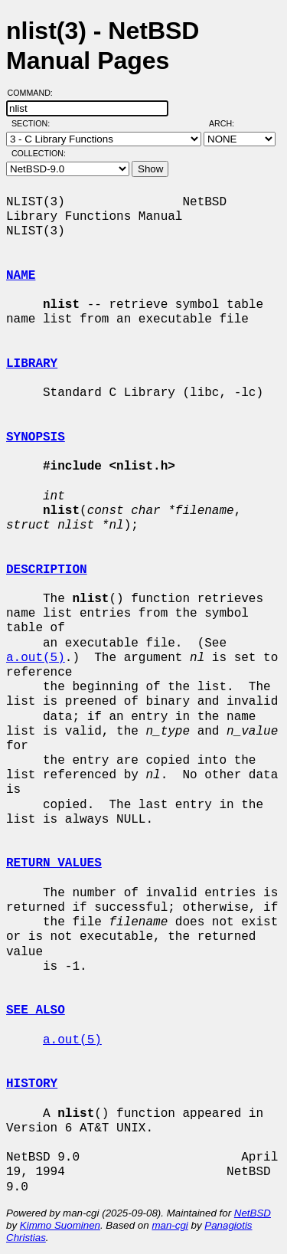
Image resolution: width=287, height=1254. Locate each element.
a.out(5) (35, 658)
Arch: (228, 123)
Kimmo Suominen (60, 1225)
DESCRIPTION (46, 570)
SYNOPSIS (35, 437)
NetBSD (252, 1213)
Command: (35, 92)
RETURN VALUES (54, 863)
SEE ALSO (35, 1010)
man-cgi (170, 1225)
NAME (20, 275)
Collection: (38, 153)
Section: (34, 123)
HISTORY (31, 1084)
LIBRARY (31, 363)
